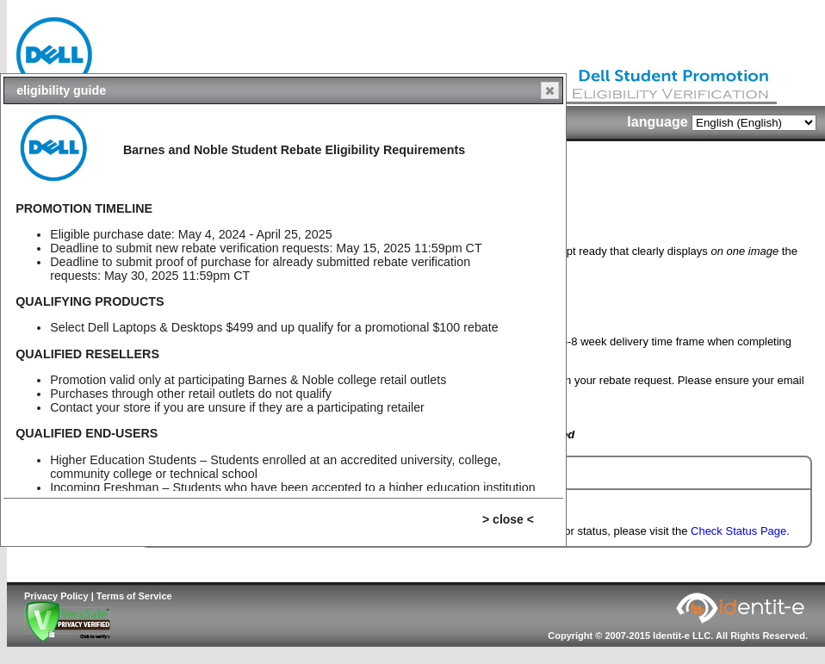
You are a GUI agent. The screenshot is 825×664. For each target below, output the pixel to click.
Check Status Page (738, 530)
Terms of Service (134, 596)
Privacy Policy (56, 596)
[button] (550, 90)
